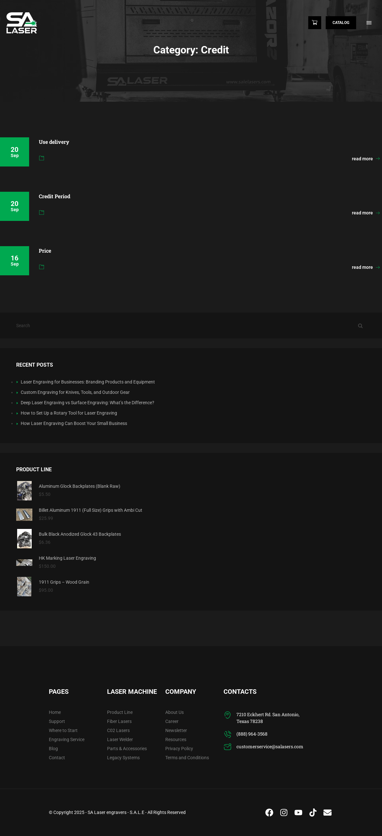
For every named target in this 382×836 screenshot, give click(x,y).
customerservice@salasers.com (269, 746)
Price (45, 250)
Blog (53, 748)
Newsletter (176, 730)
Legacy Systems (123, 757)
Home (55, 712)
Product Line (120, 712)
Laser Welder (120, 739)
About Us (174, 712)
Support (57, 721)
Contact (57, 757)
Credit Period (54, 196)
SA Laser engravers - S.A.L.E (116, 812)
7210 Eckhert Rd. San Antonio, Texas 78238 (268, 717)
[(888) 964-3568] (228, 734)
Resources (175, 739)
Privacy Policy (179, 748)
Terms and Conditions (187, 757)
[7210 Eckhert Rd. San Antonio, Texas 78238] (228, 715)
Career (172, 721)
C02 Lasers (118, 730)
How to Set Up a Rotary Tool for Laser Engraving (69, 413)
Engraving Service (66, 739)
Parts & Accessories (127, 748)
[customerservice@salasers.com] (228, 747)
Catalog (341, 22)
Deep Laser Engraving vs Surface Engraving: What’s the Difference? (87, 402)
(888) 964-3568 (251, 734)
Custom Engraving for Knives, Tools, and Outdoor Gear (75, 392)
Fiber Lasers (119, 721)
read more (366, 158)
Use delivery (54, 141)
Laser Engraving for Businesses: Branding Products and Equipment (88, 381)
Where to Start (63, 730)
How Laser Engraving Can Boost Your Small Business (74, 423)
